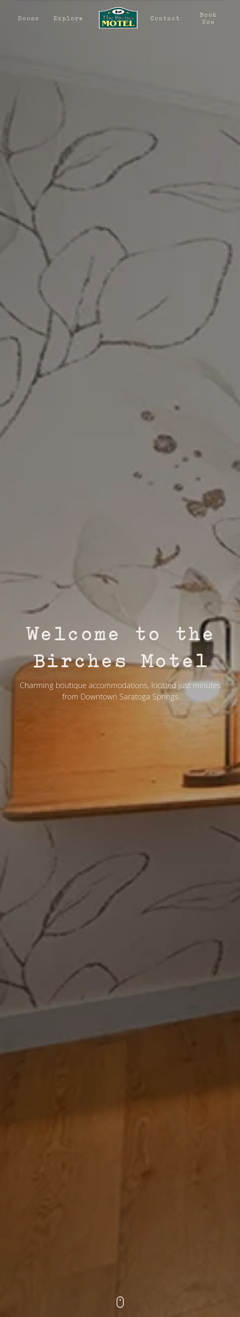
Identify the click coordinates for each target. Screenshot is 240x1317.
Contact (165, 18)
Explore (68, 18)
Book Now (208, 17)
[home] (116, 18)
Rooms (28, 18)
